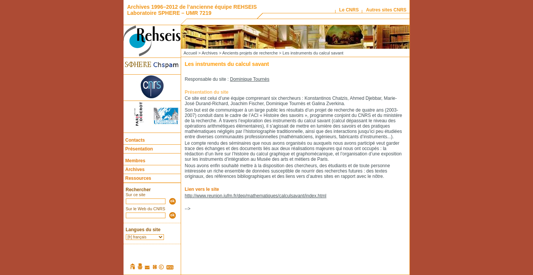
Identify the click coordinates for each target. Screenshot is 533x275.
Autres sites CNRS (386, 10)
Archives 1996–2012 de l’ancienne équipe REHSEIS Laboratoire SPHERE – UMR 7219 (192, 10)
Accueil (190, 53)
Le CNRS (349, 10)
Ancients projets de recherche (250, 53)
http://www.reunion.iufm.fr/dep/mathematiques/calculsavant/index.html (256, 195)
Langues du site (143, 229)
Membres (135, 160)
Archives (135, 169)
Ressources (138, 178)
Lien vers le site (202, 189)
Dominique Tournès (249, 79)
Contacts (135, 140)
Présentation (139, 149)
